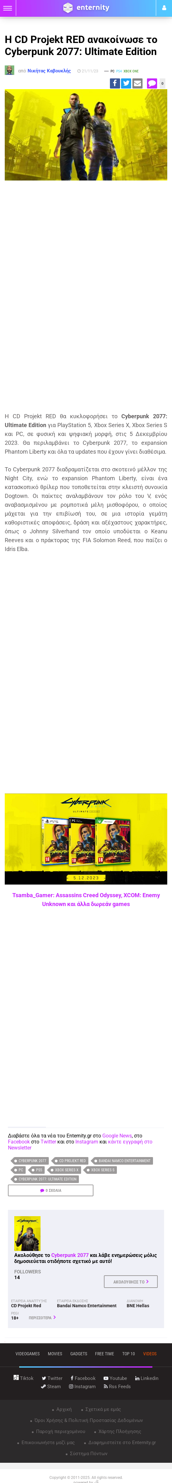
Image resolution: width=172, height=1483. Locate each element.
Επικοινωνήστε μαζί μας (47, 1442)
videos (149, 1353)
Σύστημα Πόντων (88, 1453)
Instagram (86, 1142)
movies (55, 1353)
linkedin (146, 1378)
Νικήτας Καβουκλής (49, 71)
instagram (82, 1386)
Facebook (19, 1142)
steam (51, 1386)
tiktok (24, 1378)
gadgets (78, 1353)
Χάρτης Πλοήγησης (119, 1431)
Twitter (48, 1142)
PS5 (39, 1170)
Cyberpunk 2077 (32, 1161)
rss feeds (117, 1386)
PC (21, 1170)
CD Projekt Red (72, 1161)
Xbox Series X (67, 1170)
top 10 (128, 1353)
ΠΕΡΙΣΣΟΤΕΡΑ (40, 1317)
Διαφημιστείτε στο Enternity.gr (121, 1442)
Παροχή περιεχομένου (60, 1431)
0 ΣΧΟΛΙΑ (53, 1190)
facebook (83, 1378)
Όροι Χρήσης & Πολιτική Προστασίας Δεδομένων (88, 1420)
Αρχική (63, 1409)
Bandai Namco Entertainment (124, 1161)
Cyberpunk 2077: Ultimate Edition (47, 1179)
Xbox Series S (102, 1170)
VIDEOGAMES (28, 1353)
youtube (115, 1378)
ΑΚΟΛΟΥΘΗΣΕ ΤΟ (128, 1281)
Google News (117, 1136)
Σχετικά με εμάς (102, 1409)
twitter (52, 1378)
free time (104, 1353)
